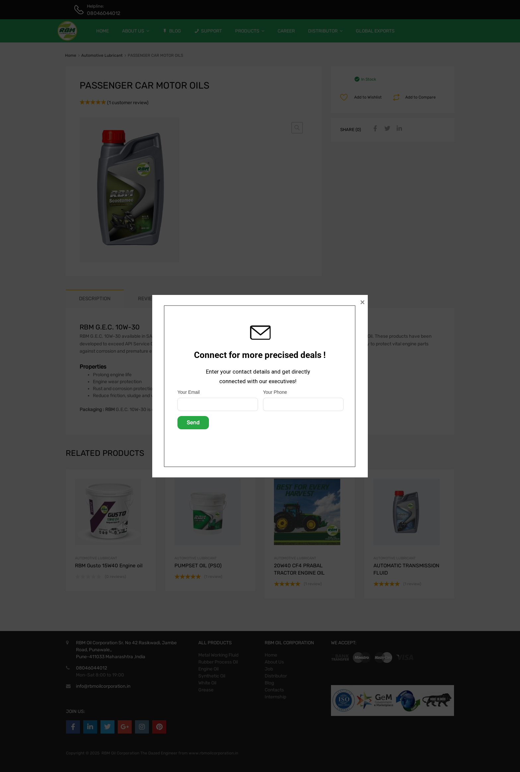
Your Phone (275, 392)
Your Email (188, 392)
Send (193, 422)
